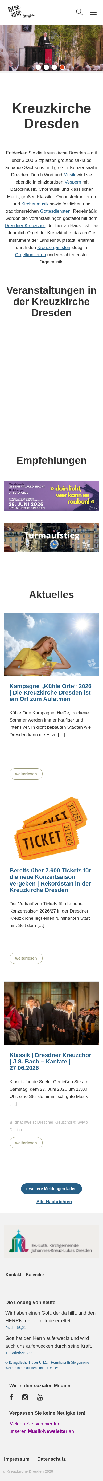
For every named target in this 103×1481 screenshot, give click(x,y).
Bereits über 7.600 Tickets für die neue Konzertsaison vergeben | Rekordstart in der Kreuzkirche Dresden (50, 880)
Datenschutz (51, 1459)
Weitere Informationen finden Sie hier (31, 1368)
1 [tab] (40, 69)
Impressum (17, 1459)
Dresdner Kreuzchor (25, 225)
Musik (69, 174)
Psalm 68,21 (15, 1328)
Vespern (73, 182)
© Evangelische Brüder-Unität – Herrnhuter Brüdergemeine (47, 1363)
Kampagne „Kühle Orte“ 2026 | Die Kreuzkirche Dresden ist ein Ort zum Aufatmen (51, 692)
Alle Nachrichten (54, 1201)
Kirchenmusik (34, 203)
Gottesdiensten (55, 211)
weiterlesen (26, 773)
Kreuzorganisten (53, 247)
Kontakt (14, 1274)
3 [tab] (56, 69)
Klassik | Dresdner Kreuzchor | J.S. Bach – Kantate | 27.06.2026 (50, 1061)
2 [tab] (48, 69)
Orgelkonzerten (30, 254)
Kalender (35, 1274)
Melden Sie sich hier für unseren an (41, 1427)
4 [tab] (64, 69)
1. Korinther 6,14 (19, 1353)
